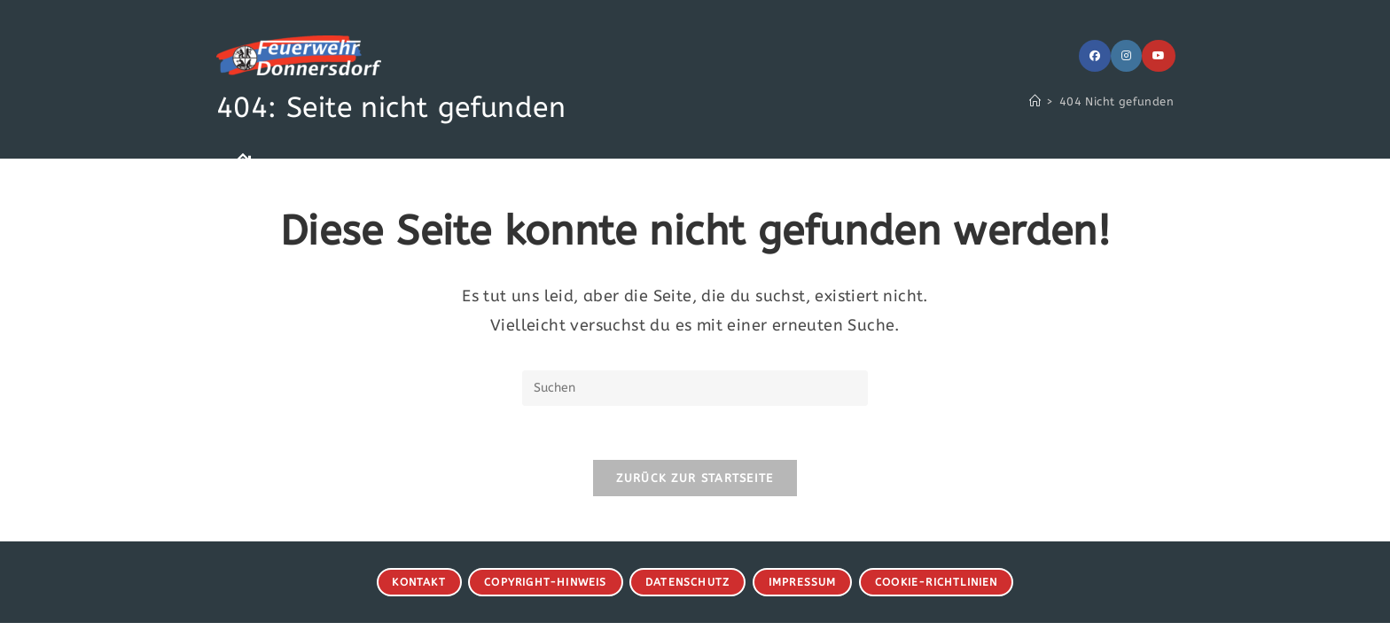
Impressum (803, 582)
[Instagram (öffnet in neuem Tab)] (1126, 56)
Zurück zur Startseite (694, 478)
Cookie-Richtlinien (936, 582)
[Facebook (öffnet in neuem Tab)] (1095, 56)
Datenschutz (687, 582)
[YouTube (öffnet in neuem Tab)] (1158, 56)
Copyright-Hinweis (545, 582)
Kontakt (418, 582)
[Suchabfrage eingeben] (695, 388)
